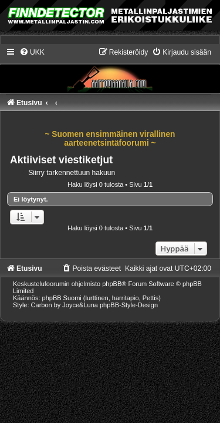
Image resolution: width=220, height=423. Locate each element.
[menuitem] (32, 52)
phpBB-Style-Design (129, 304)
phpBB (111, 283)
